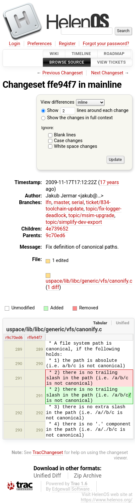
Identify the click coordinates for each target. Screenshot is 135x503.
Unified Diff (47, 475)
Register (67, 43)
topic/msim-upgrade (91, 215)
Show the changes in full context (77, 118)
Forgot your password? (106, 43)
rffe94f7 (34, 337)
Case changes (68, 140)
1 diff (53, 287)
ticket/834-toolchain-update (78, 205)
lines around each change (94, 110)
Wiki (54, 53)
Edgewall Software (71, 489)
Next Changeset (107, 73)
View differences (57, 102)
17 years (109, 182)
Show (49, 110)
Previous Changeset (62, 73)
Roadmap (114, 53)
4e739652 (57, 229)
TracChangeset (47, 452)
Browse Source (66, 62)
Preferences (39, 43)
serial (78, 202)
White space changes (75, 146)
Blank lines (65, 135)
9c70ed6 (55, 235)
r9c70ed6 (13, 337)
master (61, 202)
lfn (48, 202)
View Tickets (111, 62)
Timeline (81, 53)
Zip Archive (87, 475)
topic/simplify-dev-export (74, 222)
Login (14, 43)
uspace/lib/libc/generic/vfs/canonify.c (89, 281)
